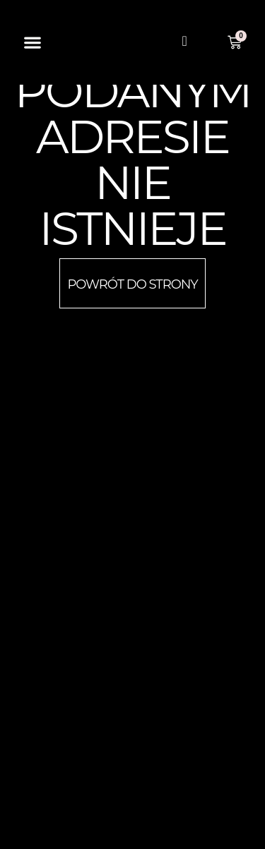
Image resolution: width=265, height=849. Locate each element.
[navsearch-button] (184, 42)
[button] (32, 42)
